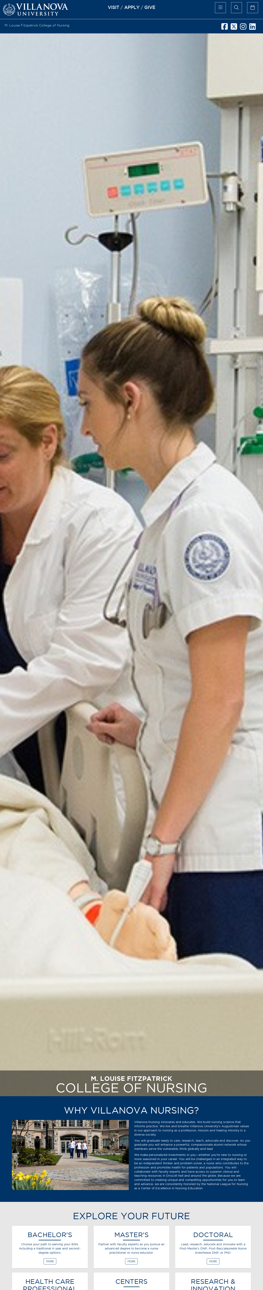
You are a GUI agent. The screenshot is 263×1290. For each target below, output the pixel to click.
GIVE (149, 7)
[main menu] (220, 7)
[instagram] (243, 28)
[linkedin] (252, 28)
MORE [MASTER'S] (131, 1261)
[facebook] (224, 28)
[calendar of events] (252, 7)
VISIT (113, 7)
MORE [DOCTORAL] (213, 1261)
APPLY (132, 7)
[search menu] (236, 7)
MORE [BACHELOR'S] (50, 1261)
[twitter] (234, 28)
